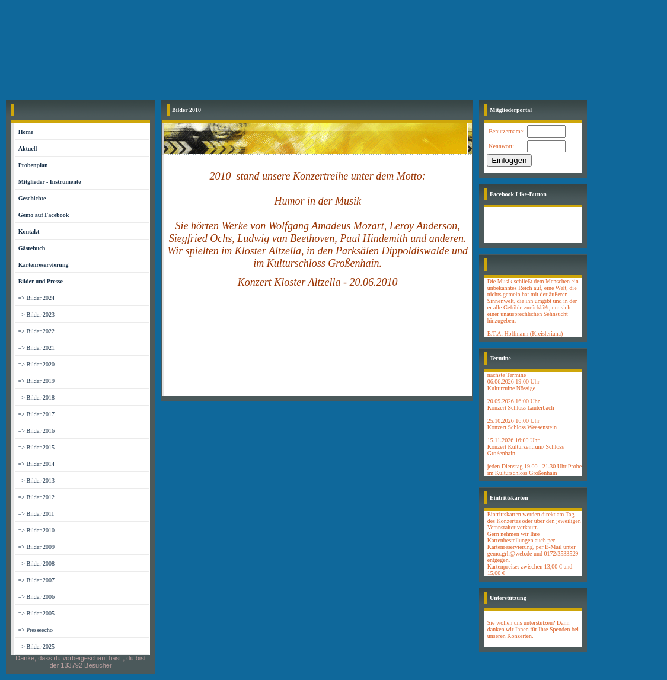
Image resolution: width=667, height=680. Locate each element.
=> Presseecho (35, 630)
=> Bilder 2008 (36, 563)
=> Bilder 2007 (36, 580)
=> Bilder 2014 (36, 464)
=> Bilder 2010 (36, 530)
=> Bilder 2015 (36, 447)
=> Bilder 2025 (36, 646)
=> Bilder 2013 (36, 480)
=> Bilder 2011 (36, 513)
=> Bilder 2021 (36, 347)
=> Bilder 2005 (36, 613)
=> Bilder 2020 (36, 364)
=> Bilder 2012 (36, 497)
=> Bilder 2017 (36, 414)
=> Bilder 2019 (36, 381)
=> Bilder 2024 (36, 298)
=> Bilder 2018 (36, 397)
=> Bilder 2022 (36, 331)
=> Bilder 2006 (36, 596)
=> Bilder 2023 (36, 314)
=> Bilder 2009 (36, 547)
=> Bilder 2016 (36, 430)
